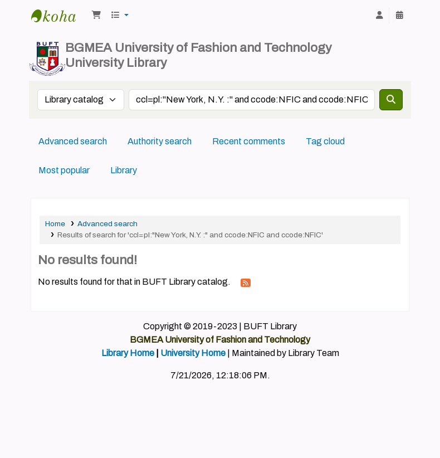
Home (55, 224)
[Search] (391, 99)
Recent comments (248, 141)
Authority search (160, 141)
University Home (193, 353)
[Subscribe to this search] (245, 282)
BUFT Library (59, 15)
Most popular (64, 170)
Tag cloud (325, 141)
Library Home (127, 353)
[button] (96, 15)
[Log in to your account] (379, 15)
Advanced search (72, 141)
